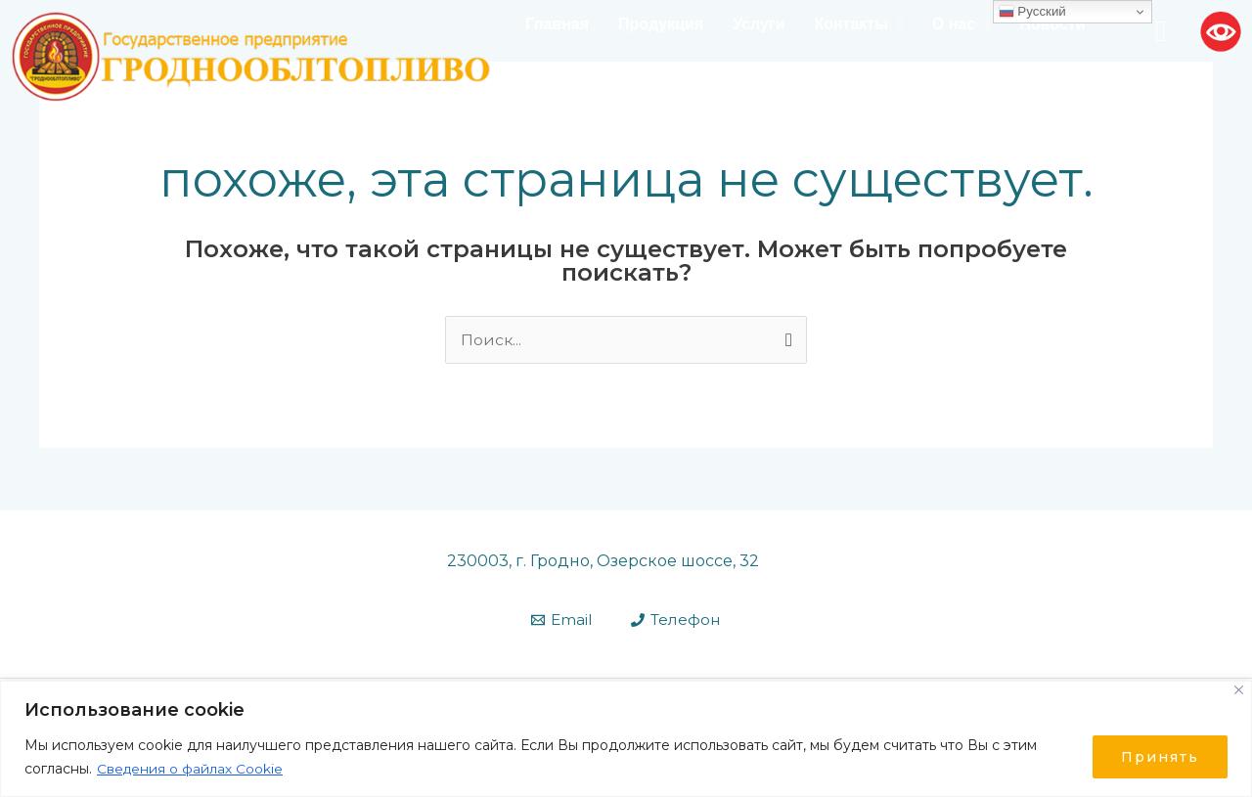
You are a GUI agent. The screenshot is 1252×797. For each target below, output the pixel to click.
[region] (626, 739)
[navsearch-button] (1161, 31)
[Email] (561, 620)
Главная (557, 24)
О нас (961, 24)
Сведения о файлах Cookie (191, 768)
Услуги (758, 24)
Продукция (660, 24)
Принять (1160, 757)
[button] (858, 24)
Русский (1032, 12)
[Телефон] (676, 620)
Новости (1052, 24)
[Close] (1238, 690)
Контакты (858, 24)
